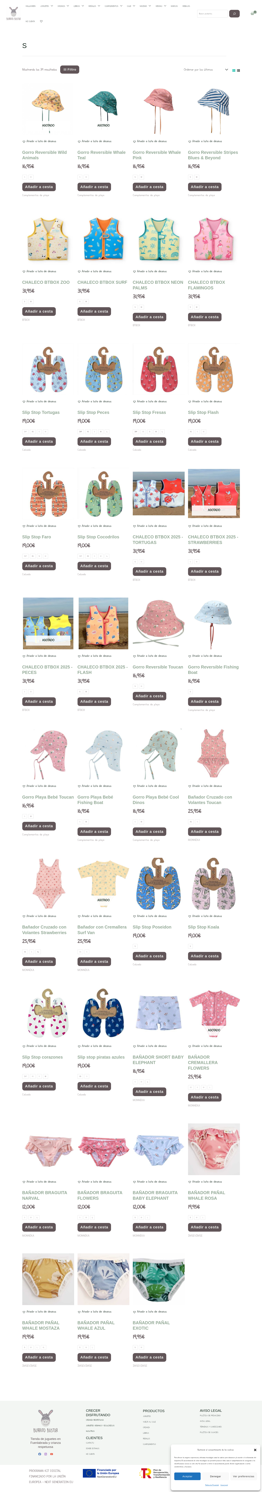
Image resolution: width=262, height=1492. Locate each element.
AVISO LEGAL (205, 1421)
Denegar (215, 1476)
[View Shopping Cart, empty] (252, 13)
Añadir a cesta (39, 187)
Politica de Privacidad (212, 1485)
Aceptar (187, 1476)
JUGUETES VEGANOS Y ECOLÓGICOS (100, 1425)
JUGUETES (147, 1416)
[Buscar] (234, 13)
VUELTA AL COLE (149, 1422)
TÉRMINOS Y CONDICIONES (211, 1427)
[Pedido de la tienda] (205, 69)
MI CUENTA (90, 1454)
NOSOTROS (90, 1431)
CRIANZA (146, 1427)
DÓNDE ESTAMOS (92, 1448)
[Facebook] (39, 1454)
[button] (255, 1450)
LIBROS (146, 1433)
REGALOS (146, 1438)
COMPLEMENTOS (149, 1444)
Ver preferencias (243, 1476)
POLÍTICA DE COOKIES (209, 1432)
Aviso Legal (224, 1485)
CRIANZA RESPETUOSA (95, 1420)
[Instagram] (45, 1454)
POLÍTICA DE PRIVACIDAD (210, 1415)
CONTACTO (90, 1443)
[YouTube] (51, 1454)
